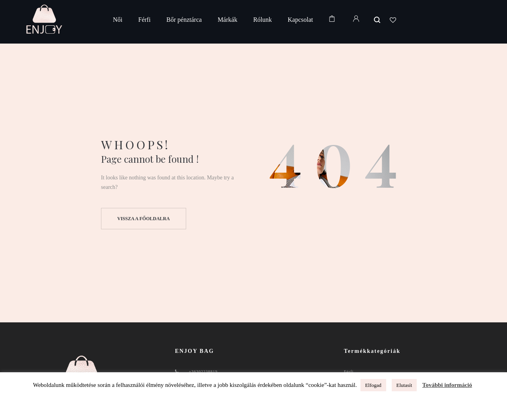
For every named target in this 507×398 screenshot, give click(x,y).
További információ (447, 385)
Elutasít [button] (404, 385)
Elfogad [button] (373, 385)
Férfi (348, 371)
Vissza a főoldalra (143, 218)
